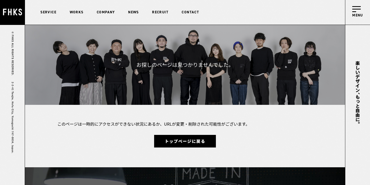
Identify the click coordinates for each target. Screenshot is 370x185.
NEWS (133, 12)
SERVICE (48, 12)
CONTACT (190, 12)
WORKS (77, 12)
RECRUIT (160, 12)
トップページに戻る (185, 141)
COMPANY (106, 12)
